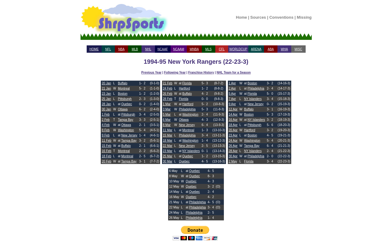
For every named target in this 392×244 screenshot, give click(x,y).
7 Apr (232, 99)
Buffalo (122, 83)
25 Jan (106, 99)
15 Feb (106, 145)
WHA (284, 49)
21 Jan (106, 88)
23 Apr (233, 135)
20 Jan (106, 83)
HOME (94, 49)
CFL (221, 49)
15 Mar (167, 135)
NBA (121, 49)
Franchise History (201, 72)
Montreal (124, 88)
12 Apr (233, 109)
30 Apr (233, 156)
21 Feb (167, 83)
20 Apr (233, 130)
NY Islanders (191, 151)
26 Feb (167, 93)
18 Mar (167, 140)
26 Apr (233, 145)
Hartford (184, 88)
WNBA (194, 49)
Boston (122, 93)
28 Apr (233, 151)
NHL (148, 49)
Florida (187, 83)
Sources (258, 17)
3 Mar (167, 109)
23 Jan (106, 93)
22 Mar (167, 145)
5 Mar (167, 114)
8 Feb (106, 130)
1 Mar (167, 104)
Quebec (126, 104)
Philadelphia (187, 109)
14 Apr (233, 114)
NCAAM (178, 49)
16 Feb (106, 151)
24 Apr (233, 140)
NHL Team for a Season (234, 72)
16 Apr (233, 119)
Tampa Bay (125, 119)
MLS (208, 49)
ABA (271, 49)
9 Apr (232, 104)
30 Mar (167, 161)
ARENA (256, 49)
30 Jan (106, 109)
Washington (126, 130)
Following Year (175, 72)
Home (241, 17)
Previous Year (151, 72)
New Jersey (129, 135)
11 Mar (167, 130)
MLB (135, 49)
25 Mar (167, 156)
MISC (298, 49)
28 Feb (167, 99)
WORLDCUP (238, 49)
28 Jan (106, 104)
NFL (108, 49)
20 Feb (106, 161)
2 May (233, 161)
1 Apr (232, 83)
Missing (304, 17)
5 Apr (232, 93)
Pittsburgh (125, 99)
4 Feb (106, 125)
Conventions (281, 17)
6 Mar (167, 119)
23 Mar (167, 151)
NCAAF (162, 49)
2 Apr (232, 88)
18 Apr (233, 125)
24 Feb (167, 88)
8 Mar (167, 125)
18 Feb (106, 156)
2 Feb (106, 119)
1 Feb (106, 114)
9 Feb (106, 135)
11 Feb (106, 140)
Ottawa (123, 109)
